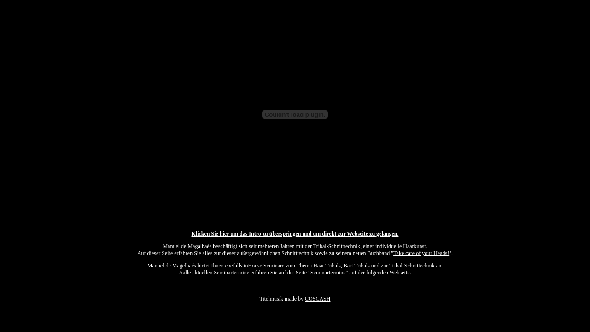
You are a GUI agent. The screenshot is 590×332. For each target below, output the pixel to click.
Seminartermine (328, 272)
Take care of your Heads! (421, 253)
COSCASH (317, 299)
